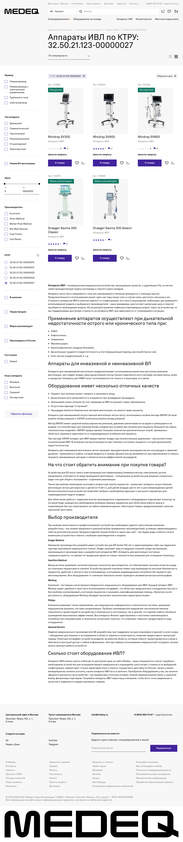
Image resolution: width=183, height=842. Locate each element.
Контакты (134, 4)
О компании (77, 4)
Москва (58, 4)
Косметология (144, 19)
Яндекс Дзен (13, 744)
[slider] (4, 184)
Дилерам (98, 770)
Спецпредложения (58, 19)
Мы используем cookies (149, 766)
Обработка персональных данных (154, 782)
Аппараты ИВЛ (111, 30)
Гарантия (121, 4)
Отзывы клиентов (15, 778)
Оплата (53, 770)
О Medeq (10, 762)
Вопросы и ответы (103, 762)
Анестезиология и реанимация (88, 30)
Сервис (53, 766)
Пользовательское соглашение (153, 774)
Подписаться (163, 748)
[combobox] (69, 57)
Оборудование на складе (87, 19)
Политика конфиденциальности (153, 770)
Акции (96, 778)
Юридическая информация (151, 778)
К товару (60, 163)
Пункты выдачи (57, 782)
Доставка (109, 4)
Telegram (53, 744)
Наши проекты (93, 4)
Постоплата (55, 774)
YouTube (53, 740)
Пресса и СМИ (14, 774)
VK (7, 740)
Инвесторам (99, 766)
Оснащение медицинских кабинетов (113, 786)
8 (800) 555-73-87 (154, 4)
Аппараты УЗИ (124, 19)
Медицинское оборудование (60, 30)
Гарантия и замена (59, 762)
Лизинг (53, 778)
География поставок (147, 762)
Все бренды (99, 782)
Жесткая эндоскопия (166, 19)
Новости (10, 770)
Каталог (97, 774)
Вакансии (11, 786)
